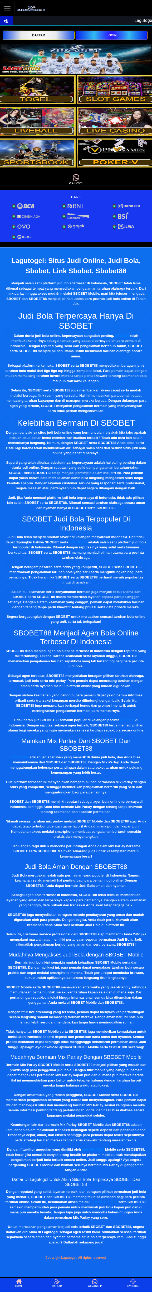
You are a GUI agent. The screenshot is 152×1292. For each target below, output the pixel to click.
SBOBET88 (78, 542)
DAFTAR (38, 35)
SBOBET (122, 336)
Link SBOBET (93, 1149)
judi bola (127, 720)
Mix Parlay (20, 757)
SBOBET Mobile (104, 1202)
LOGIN (111, 35)
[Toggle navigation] (7, 8)
